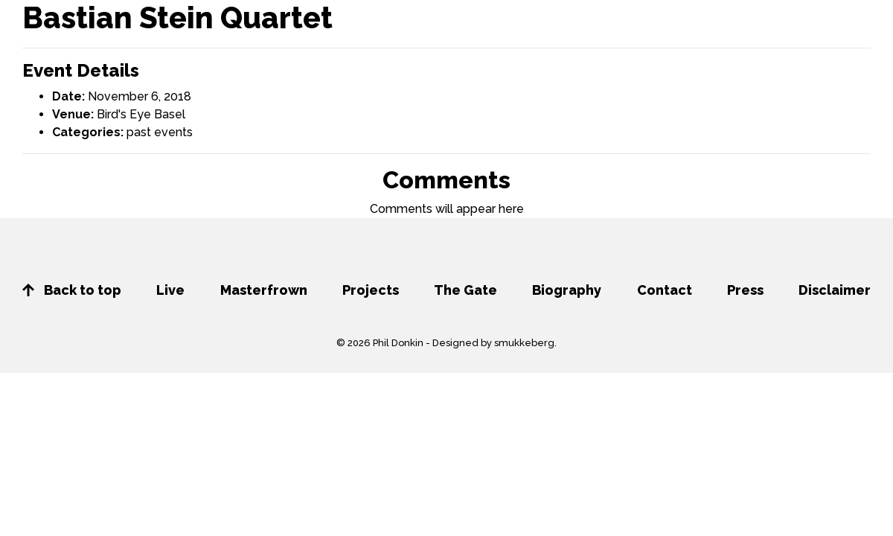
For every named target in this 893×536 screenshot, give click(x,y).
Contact (664, 290)
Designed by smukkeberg (493, 342)
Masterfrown (263, 290)
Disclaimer (834, 290)
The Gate (465, 290)
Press (745, 290)
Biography (566, 290)
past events (160, 132)
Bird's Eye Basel (141, 114)
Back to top (71, 290)
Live (170, 290)
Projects (370, 290)
